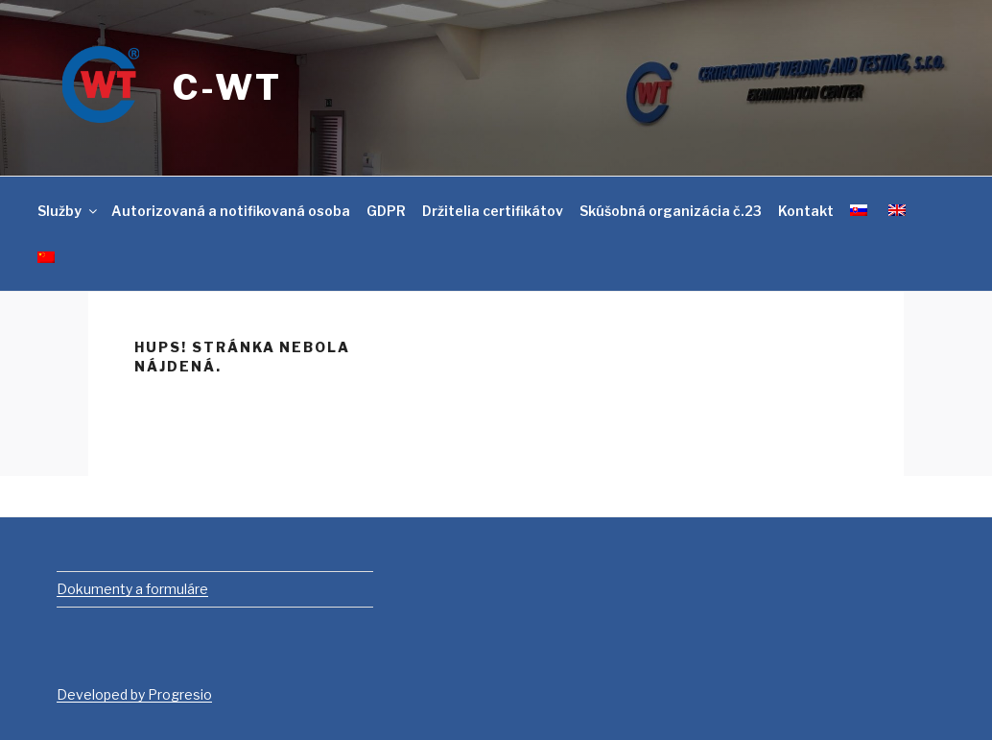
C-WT (227, 87)
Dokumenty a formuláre (132, 589)
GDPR (386, 211)
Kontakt (806, 211)
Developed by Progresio (134, 694)
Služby (68, 211)
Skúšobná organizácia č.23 (670, 211)
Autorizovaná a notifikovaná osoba (230, 211)
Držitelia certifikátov (492, 211)
